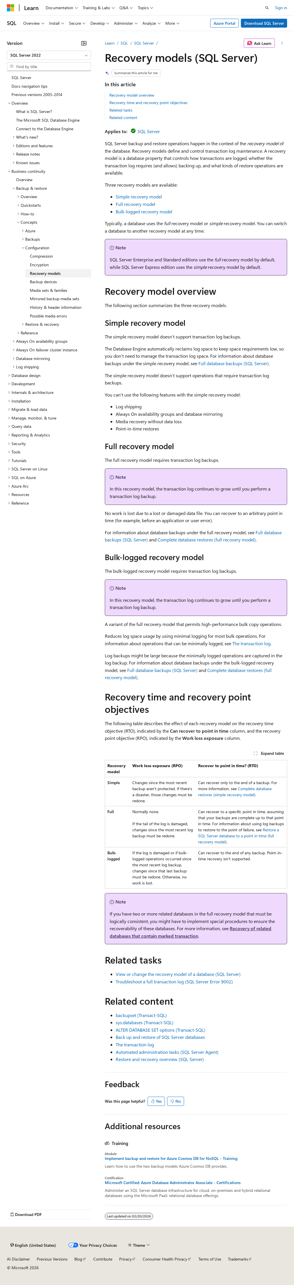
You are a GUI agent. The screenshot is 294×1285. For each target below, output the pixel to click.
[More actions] (282, 43)
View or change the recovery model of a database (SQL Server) (178, 974)
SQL (124, 43)
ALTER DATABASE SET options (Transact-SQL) (160, 1030)
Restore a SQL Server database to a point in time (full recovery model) (238, 835)
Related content (123, 117)
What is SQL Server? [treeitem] (34, 111)
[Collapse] (84, 43)
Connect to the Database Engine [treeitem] (44, 128)
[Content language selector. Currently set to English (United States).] (33, 1245)
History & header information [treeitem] (56, 307)
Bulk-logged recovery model (144, 211)
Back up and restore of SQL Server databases (160, 1037)
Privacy (125, 1259)
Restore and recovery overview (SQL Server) (160, 1059)
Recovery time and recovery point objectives (148, 102)
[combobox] (49, 55)
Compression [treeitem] (41, 256)
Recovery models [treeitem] (45, 273)
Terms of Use (209, 1259)
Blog (78, 1259)
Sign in (281, 7)
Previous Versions (52, 1259)
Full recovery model (135, 204)
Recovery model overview (131, 95)
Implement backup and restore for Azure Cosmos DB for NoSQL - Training (171, 1158)
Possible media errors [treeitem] (48, 316)
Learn (110, 43)
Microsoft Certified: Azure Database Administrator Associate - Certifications (173, 1182)
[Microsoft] (10, 8)
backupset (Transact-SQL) (141, 1015)
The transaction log (251, 643)
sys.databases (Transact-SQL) (144, 1022)
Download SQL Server (264, 23)
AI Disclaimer (18, 1259)
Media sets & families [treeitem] (48, 290)
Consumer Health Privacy (165, 1259)
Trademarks (238, 1259)
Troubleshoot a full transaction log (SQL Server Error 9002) (174, 981)
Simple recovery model (139, 197)
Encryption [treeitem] (39, 264)
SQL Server (144, 43)
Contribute (102, 1259)
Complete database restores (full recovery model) (207, 540)
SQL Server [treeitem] (21, 77)
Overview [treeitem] (24, 179)
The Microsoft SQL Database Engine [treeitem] (48, 120)
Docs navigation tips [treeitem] (29, 86)
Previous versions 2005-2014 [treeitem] (36, 94)
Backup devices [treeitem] (43, 281)
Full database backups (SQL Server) (233, 363)
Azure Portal (224, 23)
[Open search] (267, 8)
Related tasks (120, 110)
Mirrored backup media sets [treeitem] (54, 298)
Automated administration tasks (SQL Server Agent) (167, 1052)
